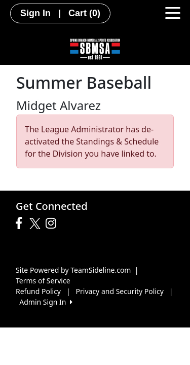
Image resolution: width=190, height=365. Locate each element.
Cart (84, 13)
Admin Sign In (45, 302)
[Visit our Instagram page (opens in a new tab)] (53, 223)
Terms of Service (43, 280)
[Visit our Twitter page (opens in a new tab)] (36, 223)
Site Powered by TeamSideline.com (73, 270)
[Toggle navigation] (172, 12)
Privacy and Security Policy (120, 291)
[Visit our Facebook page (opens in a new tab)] (21, 223)
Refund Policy (38, 291)
